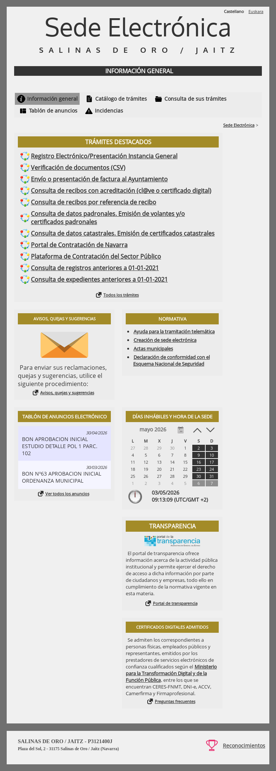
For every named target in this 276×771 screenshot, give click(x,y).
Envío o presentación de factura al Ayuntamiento (99, 179)
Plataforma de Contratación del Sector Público (96, 256)
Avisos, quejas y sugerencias (67, 392)
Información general (52, 98)
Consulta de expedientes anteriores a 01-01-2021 (99, 279)
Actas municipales (153, 348)
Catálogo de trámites (121, 98)
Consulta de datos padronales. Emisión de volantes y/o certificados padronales (108, 218)
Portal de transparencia (175, 603)
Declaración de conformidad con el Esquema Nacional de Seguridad (171, 360)
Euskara (255, 11)
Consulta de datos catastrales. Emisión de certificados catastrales (123, 233)
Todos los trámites (121, 295)
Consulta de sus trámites (195, 98)
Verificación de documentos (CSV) (78, 167)
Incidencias (109, 110)
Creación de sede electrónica (165, 340)
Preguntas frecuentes (175, 701)
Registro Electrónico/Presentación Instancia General (104, 156)
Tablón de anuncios (53, 110)
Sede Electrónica (238, 125)
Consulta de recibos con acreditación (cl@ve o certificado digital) (121, 191)
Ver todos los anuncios (67, 493)
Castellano (234, 11)
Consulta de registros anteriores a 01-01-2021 (95, 268)
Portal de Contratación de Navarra (79, 245)
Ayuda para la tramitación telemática (174, 331)
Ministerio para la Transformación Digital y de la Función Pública (171, 673)
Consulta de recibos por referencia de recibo (93, 202)
